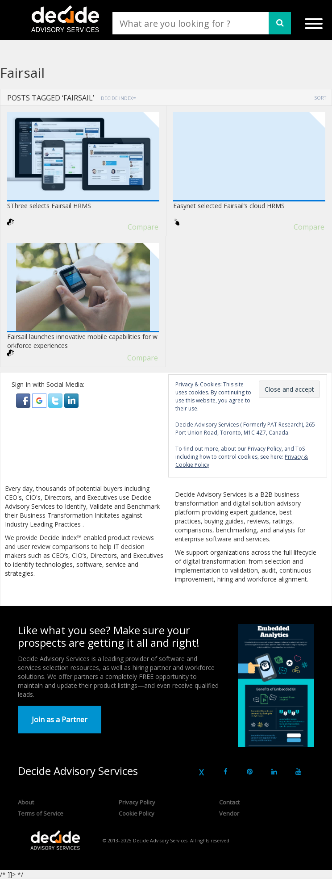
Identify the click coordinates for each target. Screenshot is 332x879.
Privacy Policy (137, 802)
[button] (24, 400)
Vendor (229, 813)
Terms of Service (40, 813)
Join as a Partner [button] (59, 719)
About (26, 802)
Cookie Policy (136, 813)
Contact (229, 802)
